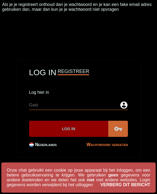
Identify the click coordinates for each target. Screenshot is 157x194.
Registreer (73, 71)
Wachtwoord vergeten (107, 144)
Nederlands (43, 144)
